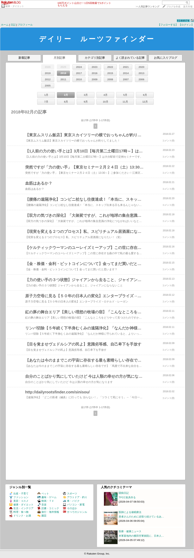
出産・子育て (18, 493)
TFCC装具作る (127, 497)
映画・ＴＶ (45, 500)
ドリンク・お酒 (20, 515)
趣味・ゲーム (47, 497)
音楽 (41, 504)
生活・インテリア (21, 508)
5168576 (183, 20)
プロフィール (25, 24)
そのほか (70, 508)
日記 (13, 24)
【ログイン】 (186, 24)
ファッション (18, 497)
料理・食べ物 (18, 511)
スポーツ (70, 493)
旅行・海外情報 (48, 511)
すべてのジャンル (75, 511)
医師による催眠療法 (130, 512)
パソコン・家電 (74, 504)
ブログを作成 (173, 6)
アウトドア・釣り (75, 497)
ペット (43, 493)
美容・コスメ (18, 500)
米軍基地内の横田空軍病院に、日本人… (141, 535)
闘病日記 (124, 492)
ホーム (5, 24)
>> (147, 6)
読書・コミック (48, 508)
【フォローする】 (168, 24)
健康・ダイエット (14, 6)
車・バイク (71, 500)
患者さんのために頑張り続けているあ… (141, 516)
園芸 (41, 515)
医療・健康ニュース (130, 531)
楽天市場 (187, 6)
